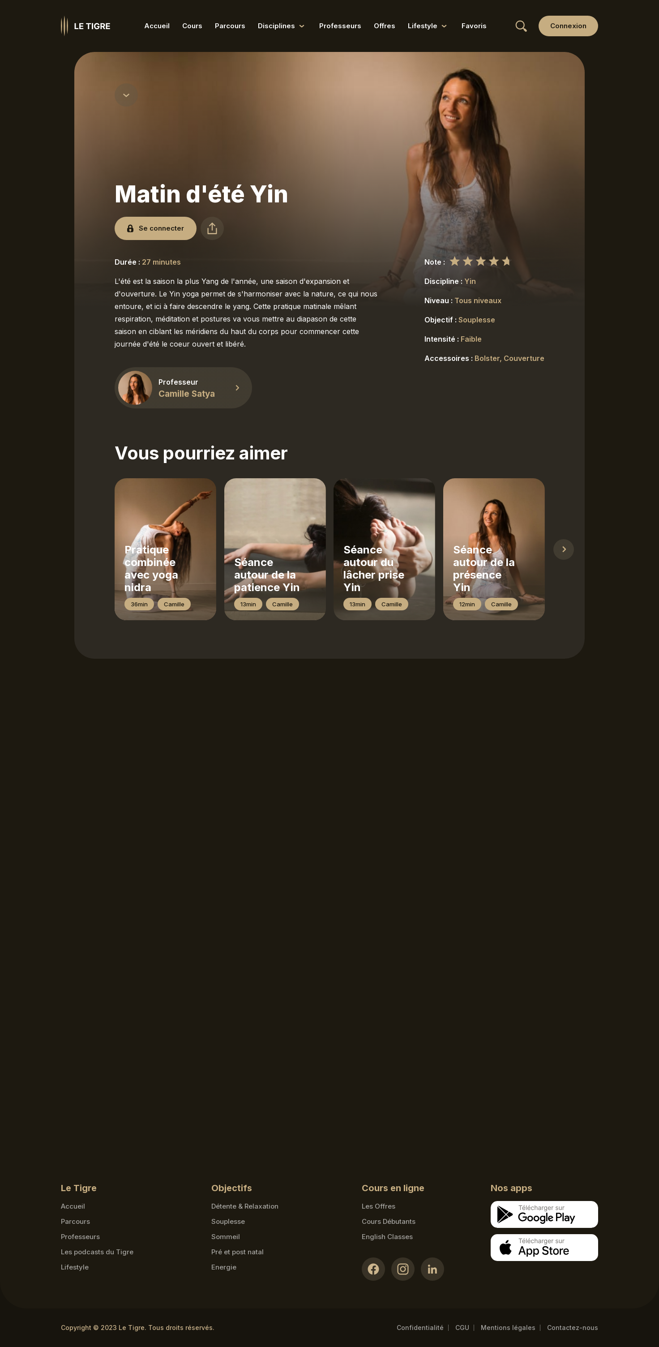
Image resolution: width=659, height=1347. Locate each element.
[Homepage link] (85, 26)
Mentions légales (508, 1327)
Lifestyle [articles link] (75, 1267)
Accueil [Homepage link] (73, 1206)
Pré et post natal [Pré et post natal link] (237, 1252)
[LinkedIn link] (432, 1269)
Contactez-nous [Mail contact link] (572, 1327)
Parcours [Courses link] (75, 1221)
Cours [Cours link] (192, 25)
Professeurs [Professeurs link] (340, 25)
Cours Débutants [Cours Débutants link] (388, 1221)
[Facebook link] (373, 1269)
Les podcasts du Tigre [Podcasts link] (97, 1252)
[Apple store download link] (544, 1247)
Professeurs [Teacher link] (80, 1236)
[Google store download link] (544, 1214)
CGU (462, 1327)
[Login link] (568, 26)
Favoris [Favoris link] (474, 25)
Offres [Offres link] (384, 25)
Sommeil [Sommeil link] (225, 1236)
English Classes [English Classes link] (387, 1236)
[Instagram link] (403, 1269)
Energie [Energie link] (223, 1267)
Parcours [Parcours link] (230, 25)
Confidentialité (420, 1327)
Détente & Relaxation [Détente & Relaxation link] (244, 1206)
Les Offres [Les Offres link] (378, 1206)
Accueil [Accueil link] (157, 25)
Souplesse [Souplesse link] (228, 1221)
